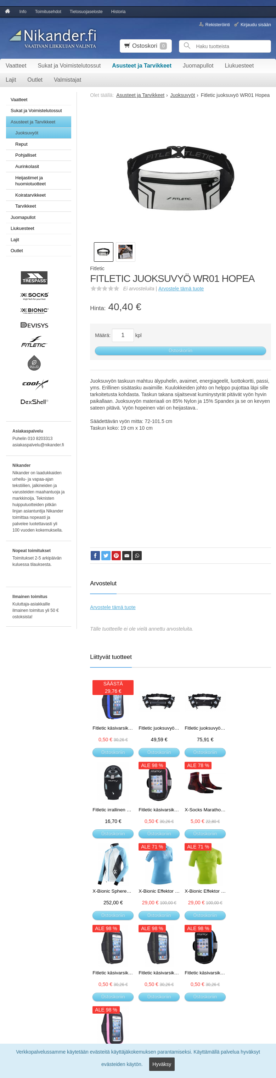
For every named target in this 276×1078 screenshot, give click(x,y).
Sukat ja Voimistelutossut (69, 66)
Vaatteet (16, 66)
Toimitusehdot (48, 11)
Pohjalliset (25, 155)
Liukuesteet (239, 66)
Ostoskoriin (180, 351)
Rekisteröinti (217, 24)
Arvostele (181, 288)
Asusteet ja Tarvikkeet (141, 66)
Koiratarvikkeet (30, 195)
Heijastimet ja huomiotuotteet (30, 181)
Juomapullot (198, 66)
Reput (21, 144)
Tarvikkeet (25, 206)
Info (23, 11)
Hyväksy (161, 1066)
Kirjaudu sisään (256, 24)
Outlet (35, 80)
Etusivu (11, 966)
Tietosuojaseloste (86, 11)
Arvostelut (103, 583)
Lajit (11, 80)
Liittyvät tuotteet (111, 657)
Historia (118, 11)
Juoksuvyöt (26, 132)
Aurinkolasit (27, 166)
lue (148, 999)
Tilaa (88, 1011)
